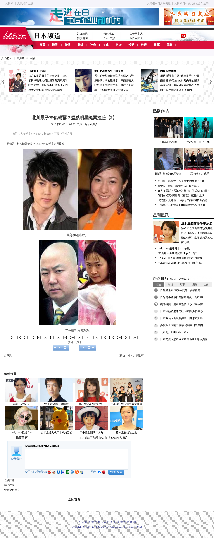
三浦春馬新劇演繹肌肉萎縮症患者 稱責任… (183, 205)
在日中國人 (136, 38)
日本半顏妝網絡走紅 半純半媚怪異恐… (182, 311)
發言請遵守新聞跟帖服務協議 (42, 446)
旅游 (119, 44)
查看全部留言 (12, 489)
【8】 (58, 337)
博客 (101, 437)
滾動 (55, 44)
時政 (68, 44)
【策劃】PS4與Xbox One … (176, 332)
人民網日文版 (25, 3)
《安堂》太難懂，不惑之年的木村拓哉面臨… (184, 200)
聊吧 (119, 437)
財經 (80, 44)
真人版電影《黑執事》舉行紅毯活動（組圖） (184, 190)
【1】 (12, 337)
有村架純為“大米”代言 (92, 403)
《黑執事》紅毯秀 (198, 161)
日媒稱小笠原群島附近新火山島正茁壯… (183, 297)
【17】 (127, 337)
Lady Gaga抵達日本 (22, 432)
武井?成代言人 (21, 403)
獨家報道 (108, 33)
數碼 (144, 44)
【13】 (96, 337)
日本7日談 (109, 38)
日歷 (169, 44)
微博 (107, 437)
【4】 (32, 337)
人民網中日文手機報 (159, 3)
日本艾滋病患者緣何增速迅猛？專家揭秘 (183, 339)
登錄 (19, 458)
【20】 (78, 342)
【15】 (112, 337)
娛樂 (131, 44)
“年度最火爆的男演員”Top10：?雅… (178, 253)
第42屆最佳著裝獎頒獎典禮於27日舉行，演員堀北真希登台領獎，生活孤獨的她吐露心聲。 (183, 232)
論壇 (95, 437)
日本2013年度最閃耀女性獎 (126, 403)
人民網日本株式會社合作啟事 (191, 3)
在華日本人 (136, 33)
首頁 (42, 44)
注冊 (13, 458)
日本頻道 (19, 58)
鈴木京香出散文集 (126, 432)
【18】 (135, 337)
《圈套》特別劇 (168, 130)
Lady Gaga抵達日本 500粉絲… (175, 248)
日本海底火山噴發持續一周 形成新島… (182, 318)
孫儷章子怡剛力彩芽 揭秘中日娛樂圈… (182, 325)
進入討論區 (86, 437)
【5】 (39, 337)
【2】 (19, 337)
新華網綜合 (91, 124)
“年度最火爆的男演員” (57, 403)
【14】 (104, 337)
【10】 (72, 337)
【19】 (70, 342)
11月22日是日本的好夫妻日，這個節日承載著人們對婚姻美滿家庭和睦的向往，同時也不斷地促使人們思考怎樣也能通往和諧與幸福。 (38, 80)
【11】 (80, 337)
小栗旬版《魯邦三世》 (198, 130)
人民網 (9, 3)
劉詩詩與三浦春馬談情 (168, 161)
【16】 (119, 337)
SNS (113, 437)
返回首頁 (74, 499)
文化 (106, 44)
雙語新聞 (82, 38)
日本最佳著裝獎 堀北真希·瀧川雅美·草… (181, 262)
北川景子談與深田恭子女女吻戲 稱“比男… (182, 181)
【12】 (88, 337)
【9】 (65, 337)
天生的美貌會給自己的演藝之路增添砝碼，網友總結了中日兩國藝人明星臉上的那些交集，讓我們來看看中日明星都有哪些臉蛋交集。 (104, 80)
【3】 (25, 337)
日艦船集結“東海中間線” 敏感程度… (181, 290)
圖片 (125, 437)
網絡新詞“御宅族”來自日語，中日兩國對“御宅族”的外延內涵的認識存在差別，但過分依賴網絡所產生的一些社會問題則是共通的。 (170, 80)
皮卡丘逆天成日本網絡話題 (56, 432)
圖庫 (157, 44)
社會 (93, 44)
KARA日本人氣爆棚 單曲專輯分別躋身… (181, 258)
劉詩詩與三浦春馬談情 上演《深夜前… (182, 304)
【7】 (52, 337)
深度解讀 (82, 33)
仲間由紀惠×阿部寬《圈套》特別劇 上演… (182, 195)
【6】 (45, 337)
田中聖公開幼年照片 (91, 432)
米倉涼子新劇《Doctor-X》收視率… (178, 185)
